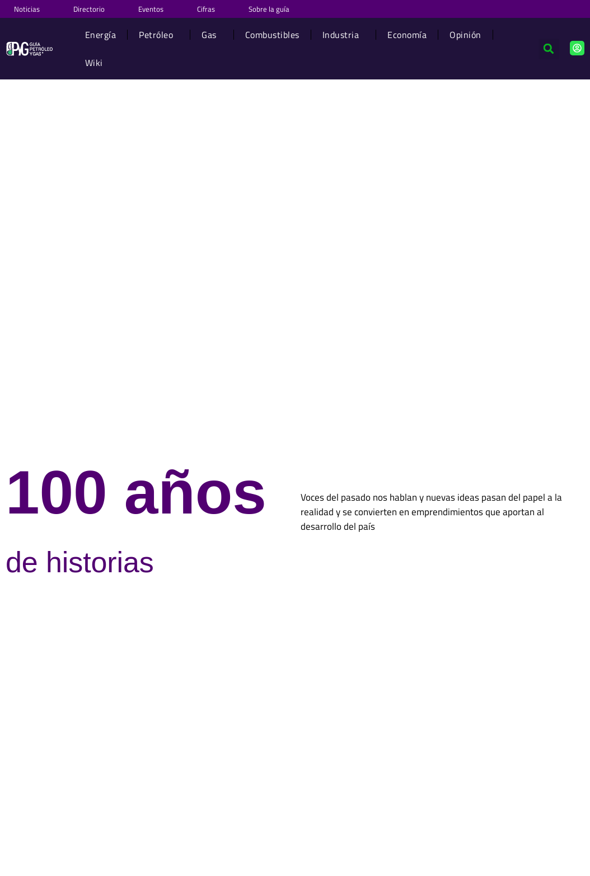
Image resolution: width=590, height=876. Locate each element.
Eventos (150, 9)
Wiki (94, 62)
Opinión (465, 34)
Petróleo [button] (159, 34)
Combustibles (272, 34)
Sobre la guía (269, 9)
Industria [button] (343, 34)
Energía (100, 34)
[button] (549, 49)
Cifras (206, 9)
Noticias (27, 9)
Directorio (89, 9)
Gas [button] (212, 34)
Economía (407, 34)
